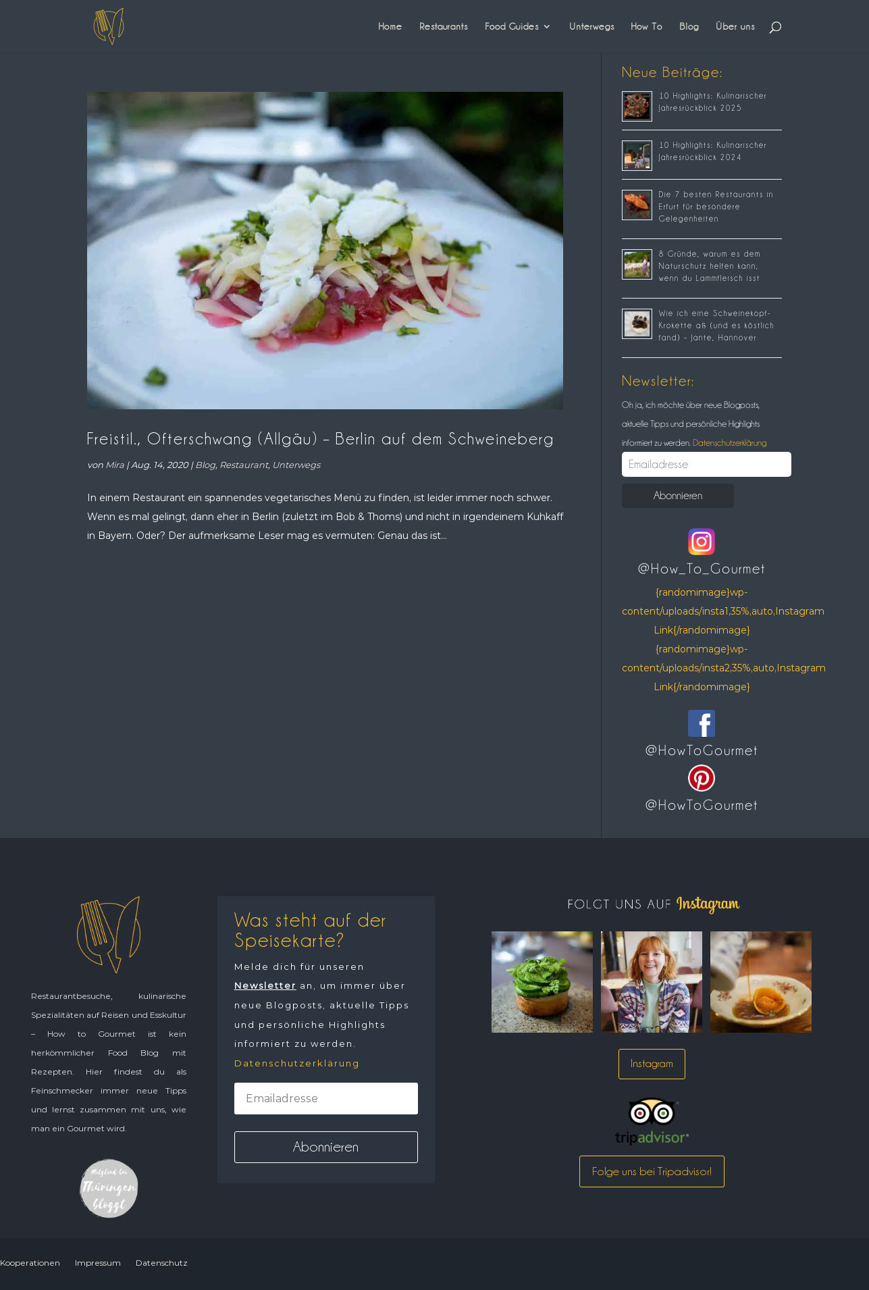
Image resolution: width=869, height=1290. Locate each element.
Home (390, 26)
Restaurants (443, 26)
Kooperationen (30, 1263)
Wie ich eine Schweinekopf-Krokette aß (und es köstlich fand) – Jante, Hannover (716, 325)
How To (646, 26)
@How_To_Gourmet (702, 568)
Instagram (652, 1063)
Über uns (735, 26)
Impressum (98, 1263)
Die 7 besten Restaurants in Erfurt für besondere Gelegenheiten (716, 206)
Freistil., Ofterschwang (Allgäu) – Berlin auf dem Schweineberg (320, 438)
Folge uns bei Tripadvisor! (652, 1171)
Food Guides (512, 26)
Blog (689, 26)
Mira (114, 464)
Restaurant (243, 464)
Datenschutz (162, 1263)
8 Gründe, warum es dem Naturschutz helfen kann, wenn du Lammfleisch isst (710, 266)
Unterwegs (591, 26)
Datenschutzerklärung (728, 442)
